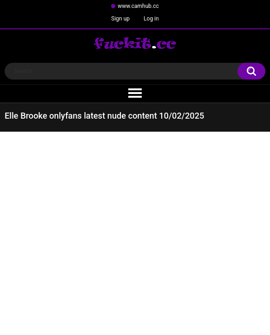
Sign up (120, 18)
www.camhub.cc (138, 6)
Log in (151, 18)
